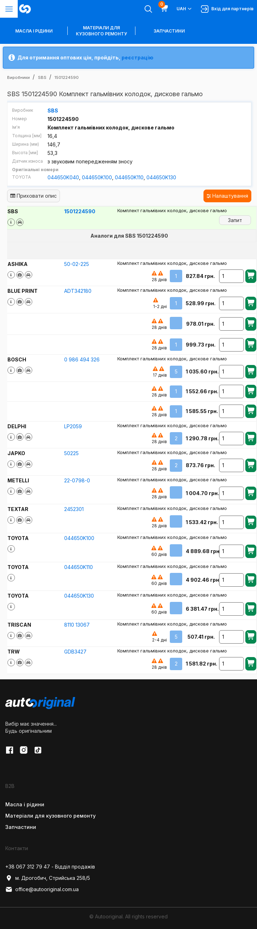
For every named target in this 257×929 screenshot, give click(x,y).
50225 (71, 453)
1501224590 (79, 211)
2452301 (74, 509)
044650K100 (97, 177)
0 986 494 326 (82, 359)
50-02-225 (76, 264)
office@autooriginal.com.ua (42, 889)
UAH (184, 9)
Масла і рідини (24, 804)
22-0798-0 (77, 480)
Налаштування (227, 196)
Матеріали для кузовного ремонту (101, 30)
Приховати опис (33, 196)
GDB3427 (75, 651)
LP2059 (73, 426)
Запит (235, 219)
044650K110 (129, 177)
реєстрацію (137, 57)
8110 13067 (77, 624)
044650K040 (63, 177)
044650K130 (161, 177)
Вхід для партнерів (227, 9)
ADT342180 (77, 291)
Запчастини (169, 31)
